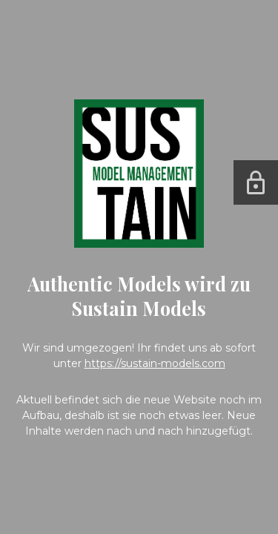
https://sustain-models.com (155, 363)
